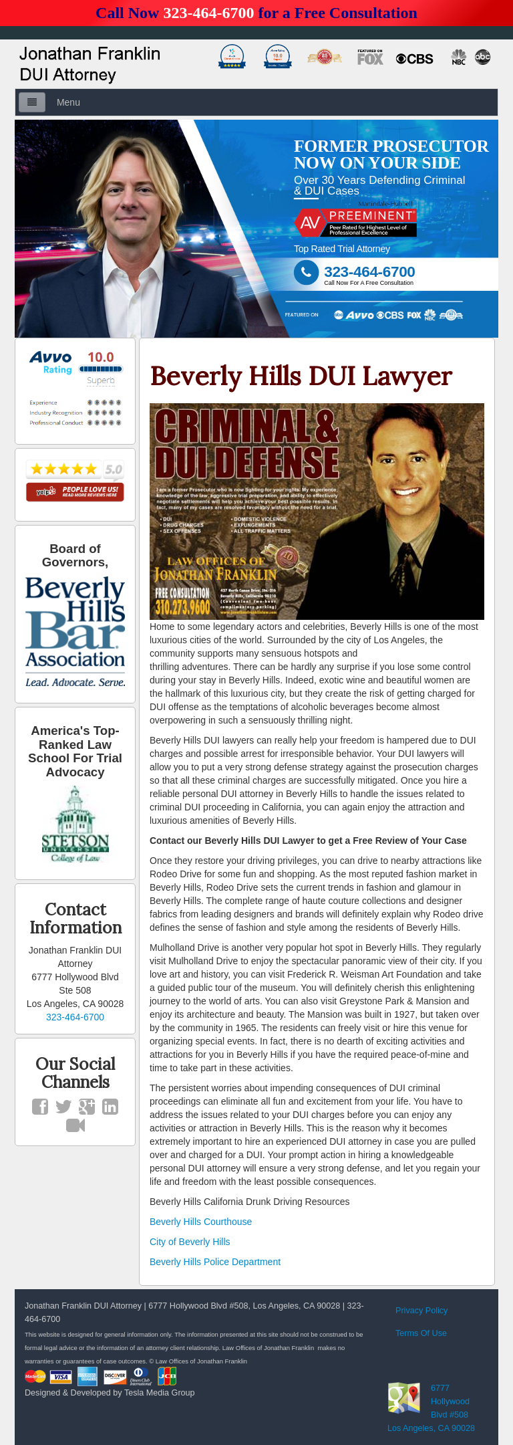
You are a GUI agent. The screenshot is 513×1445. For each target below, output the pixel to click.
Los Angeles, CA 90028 (431, 1428)
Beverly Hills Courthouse (201, 1221)
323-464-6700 (208, 12)
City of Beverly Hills (190, 1241)
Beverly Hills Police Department (215, 1261)
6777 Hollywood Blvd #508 (450, 1401)
